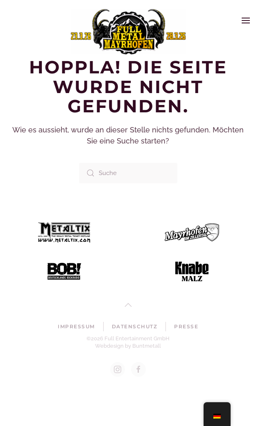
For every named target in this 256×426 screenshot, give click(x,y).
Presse (186, 327)
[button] (246, 20)
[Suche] (128, 173)
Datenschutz (135, 327)
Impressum (76, 327)
